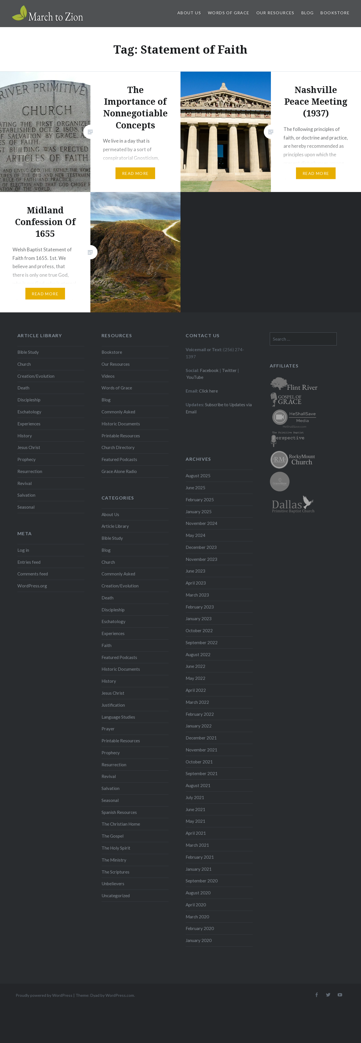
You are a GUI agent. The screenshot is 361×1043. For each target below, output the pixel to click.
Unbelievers (113, 883)
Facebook (209, 370)
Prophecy (26, 459)
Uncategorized (116, 895)
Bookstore (335, 12)
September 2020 (202, 880)
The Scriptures (115, 871)
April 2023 (196, 582)
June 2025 (195, 487)
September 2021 (202, 773)
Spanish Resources (119, 812)
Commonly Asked (118, 411)
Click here (208, 390)
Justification (113, 705)
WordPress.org (32, 585)
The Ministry (114, 859)
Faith (106, 645)
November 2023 (201, 559)
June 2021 (195, 809)
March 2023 (197, 594)
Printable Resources (121, 435)
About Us (189, 12)
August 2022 (198, 654)
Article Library (115, 526)
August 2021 (198, 785)
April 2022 (196, 690)
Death (23, 387)
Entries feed (28, 562)
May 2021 (195, 821)
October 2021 (199, 761)
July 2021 (195, 797)
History (24, 435)
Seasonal (26, 507)
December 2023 (201, 547)
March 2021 (197, 845)
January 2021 (199, 869)
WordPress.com (120, 995)
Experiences (28, 423)
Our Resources (275, 12)
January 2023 (199, 618)
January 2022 (199, 725)
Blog (307, 12)
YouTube (194, 377)
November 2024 (201, 523)
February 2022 (200, 714)
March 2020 (197, 916)
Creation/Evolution (35, 376)
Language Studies (118, 716)
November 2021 (201, 749)
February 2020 (200, 928)
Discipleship (28, 399)
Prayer (108, 728)
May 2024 (195, 535)
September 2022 (202, 642)
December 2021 (201, 737)
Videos (108, 376)
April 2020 (196, 904)
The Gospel (112, 835)
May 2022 (195, 678)
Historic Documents (121, 423)
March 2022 (197, 702)
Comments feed (32, 573)
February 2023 (200, 606)
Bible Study (28, 352)
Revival (24, 483)
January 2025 (199, 511)
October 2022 (199, 630)
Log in (23, 550)
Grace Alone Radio (119, 471)
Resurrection (29, 471)
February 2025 (200, 499)
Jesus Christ (28, 447)
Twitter (229, 370)
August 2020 (198, 892)
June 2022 (195, 666)
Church (24, 364)
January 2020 (199, 940)
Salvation (26, 495)
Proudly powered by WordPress (44, 995)
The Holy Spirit (116, 847)
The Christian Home (121, 823)
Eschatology (29, 411)
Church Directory (118, 447)
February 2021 (200, 857)
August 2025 (198, 475)
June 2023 (195, 570)
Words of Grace (229, 12)
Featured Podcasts (119, 459)
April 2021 (196, 833)
